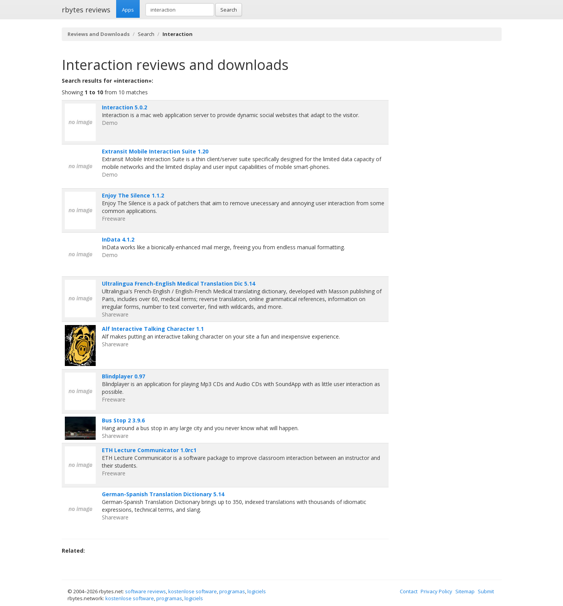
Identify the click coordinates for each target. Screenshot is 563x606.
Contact (409, 591)
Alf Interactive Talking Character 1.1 (153, 328)
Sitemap (465, 591)
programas (232, 591)
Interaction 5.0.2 (124, 107)
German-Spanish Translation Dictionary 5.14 (163, 494)
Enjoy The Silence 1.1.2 (133, 195)
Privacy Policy (436, 591)
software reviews (145, 591)
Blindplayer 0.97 (123, 376)
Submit (486, 591)
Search (228, 9)
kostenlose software (192, 591)
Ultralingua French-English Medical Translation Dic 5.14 (178, 283)
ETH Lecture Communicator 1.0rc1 (149, 450)
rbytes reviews (86, 9)
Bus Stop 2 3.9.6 (123, 420)
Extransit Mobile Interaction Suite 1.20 (155, 151)
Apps (128, 9)
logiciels (256, 591)
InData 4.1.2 (118, 239)
